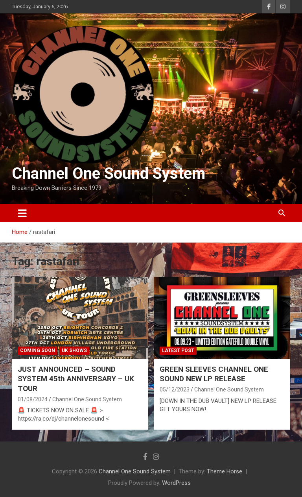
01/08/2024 (33, 399)
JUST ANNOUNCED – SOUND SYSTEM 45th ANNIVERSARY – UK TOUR (76, 379)
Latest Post (178, 350)
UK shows (74, 350)
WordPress (176, 482)
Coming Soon (37, 350)
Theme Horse (224, 471)
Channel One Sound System (108, 173)
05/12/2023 (175, 389)
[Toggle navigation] (22, 213)
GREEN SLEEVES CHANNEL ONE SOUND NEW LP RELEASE (214, 374)
